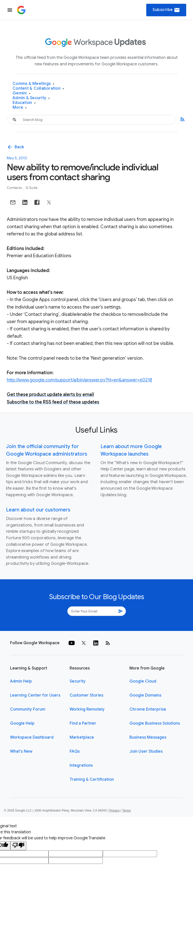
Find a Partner (83, 723)
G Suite (32, 188)
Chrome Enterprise (147, 709)
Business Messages (147, 737)
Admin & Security (31, 98)
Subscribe (166, 10)
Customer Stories (86, 695)
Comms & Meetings (34, 83)
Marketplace (82, 737)
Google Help (22, 723)
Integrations (81, 765)
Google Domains (145, 695)
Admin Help (21, 681)
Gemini (21, 93)
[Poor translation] (18, 845)
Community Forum (27, 709)
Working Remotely (87, 709)
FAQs (75, 751)
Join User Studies (146, 751)
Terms (126, 810)
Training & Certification (92, 779)
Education (24, 102)
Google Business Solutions (154, 723)
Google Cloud (142, 681)
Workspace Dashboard (32, 737)
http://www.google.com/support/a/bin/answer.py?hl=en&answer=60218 (79, 380)
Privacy (114, 810)
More (20, 107)
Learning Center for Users (35, 695)
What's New (21, 751)
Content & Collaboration (38, 88)
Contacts (14, 188)
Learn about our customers (38, 510)
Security (77, 681)
